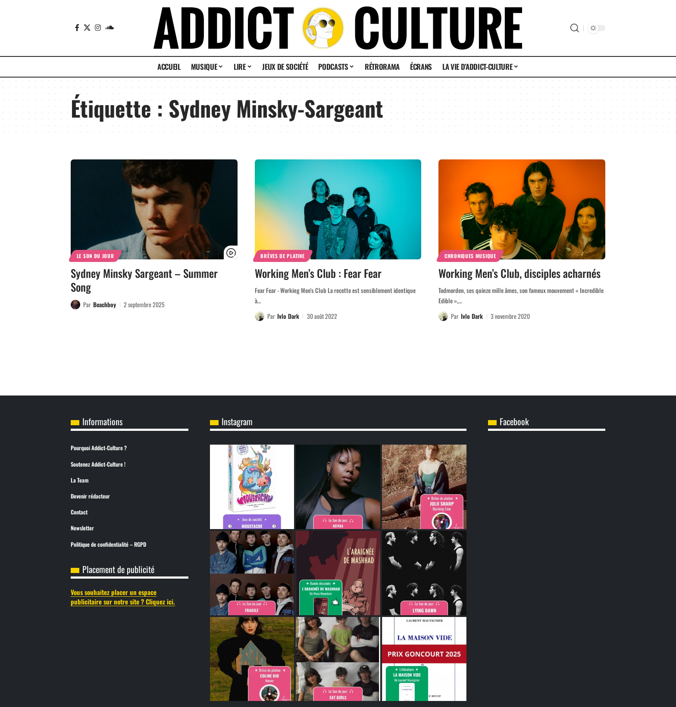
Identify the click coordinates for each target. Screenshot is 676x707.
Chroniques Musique (470, 255)
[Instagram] (98, 27)
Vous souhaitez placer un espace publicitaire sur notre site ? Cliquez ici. (123, 597)
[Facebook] (77, 27)
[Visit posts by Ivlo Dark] (259, 316)
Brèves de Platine (282, 255)
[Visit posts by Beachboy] (75, 304)
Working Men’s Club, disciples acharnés (519, 273)
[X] (87, 27)
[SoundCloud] (109, 27)
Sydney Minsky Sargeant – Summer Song (144, 280)
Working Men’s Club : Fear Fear (318, 273)
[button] (574, 28)
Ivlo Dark (288, 316)
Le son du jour (95, 255)
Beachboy (104, 304)
